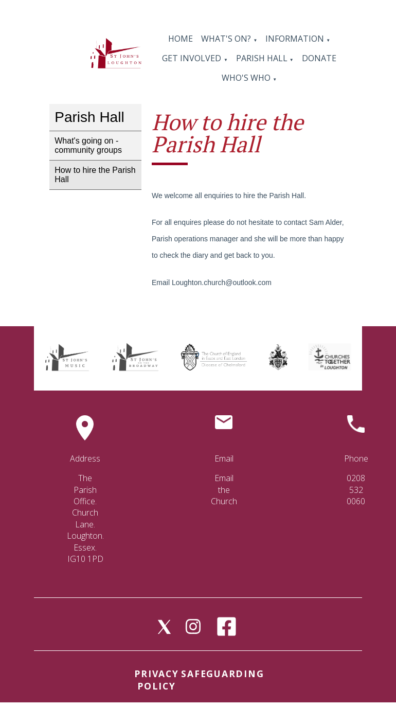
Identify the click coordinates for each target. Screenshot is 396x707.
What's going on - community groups (88, 145)
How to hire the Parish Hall (95, 175)
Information (295, 38)
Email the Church (224, 489)
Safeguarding (222, 673)
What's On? (226, 38)
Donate (319, 58)
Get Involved (191, 58)
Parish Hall (263, 58)
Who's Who (246, 77)
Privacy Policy (156, 679)
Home (180, 38)
